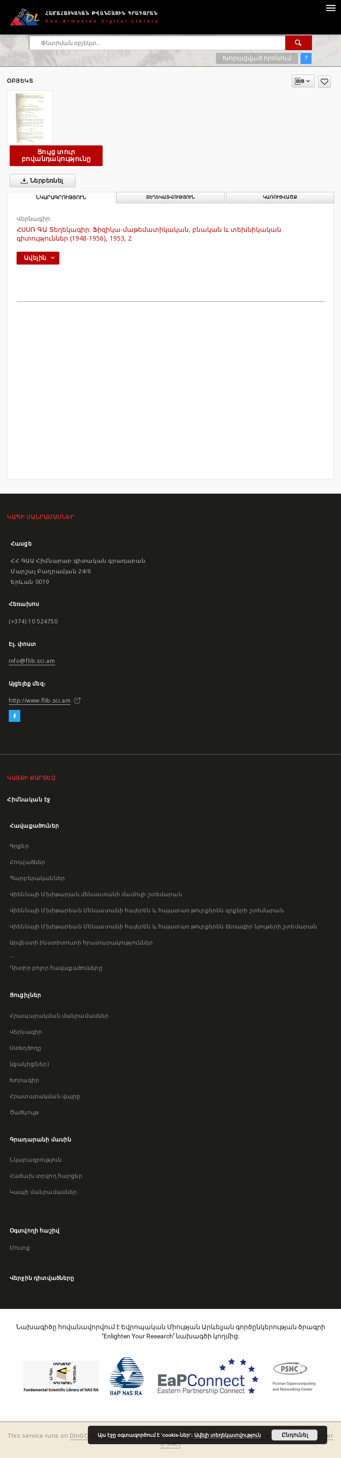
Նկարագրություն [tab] (61, 198)
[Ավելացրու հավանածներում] (324, 81)
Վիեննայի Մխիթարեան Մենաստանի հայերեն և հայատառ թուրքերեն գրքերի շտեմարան (147, 910)
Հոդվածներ (27, 862)
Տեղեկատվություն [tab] (170, 197)
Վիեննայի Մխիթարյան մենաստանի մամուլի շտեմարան (96, 894)
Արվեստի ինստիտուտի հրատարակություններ (81, 942)
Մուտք (20, 1247)
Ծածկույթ (24, 1112)
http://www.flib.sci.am (39, 700)
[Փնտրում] (298, 42)
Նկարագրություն (36, 1160)
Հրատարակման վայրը (45, 1096)
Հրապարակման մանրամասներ (59, 1016)
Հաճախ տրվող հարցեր (46, 1176)
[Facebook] (14, 716)
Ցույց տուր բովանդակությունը (56, 155)
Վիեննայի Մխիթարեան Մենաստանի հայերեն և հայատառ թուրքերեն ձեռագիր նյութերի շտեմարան (163, 926)
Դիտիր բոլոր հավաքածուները (56, 968)
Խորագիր (24, 1080)
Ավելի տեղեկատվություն (227, 1435)
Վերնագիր (26, 1032)
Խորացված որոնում (257, 58)
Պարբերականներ (37, 878)
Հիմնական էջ (29, 799)
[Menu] (330, 7)
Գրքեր (19, 846)
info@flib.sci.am (32, 661)
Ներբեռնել (40, 180)
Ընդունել (295, 1435)
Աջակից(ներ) (29, 1064)
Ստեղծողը (25, 1048)
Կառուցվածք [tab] (280, 197)
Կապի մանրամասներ (43, 1192)
